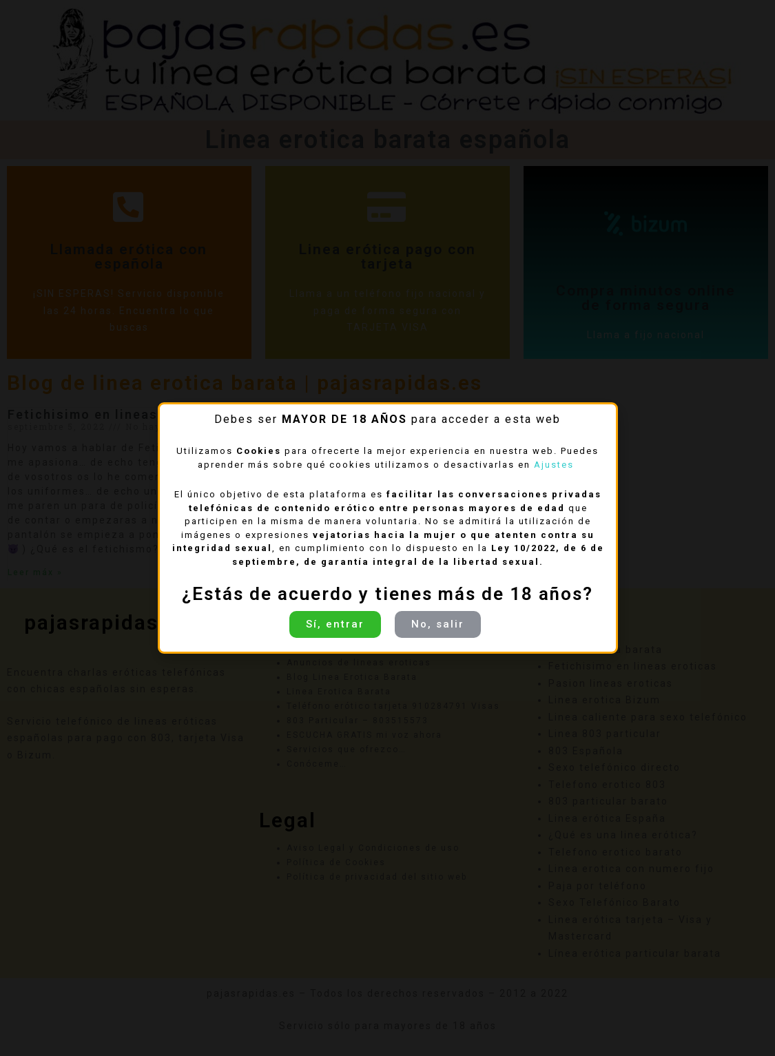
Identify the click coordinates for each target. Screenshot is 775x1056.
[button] (335, 624)
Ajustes (555, 464)
